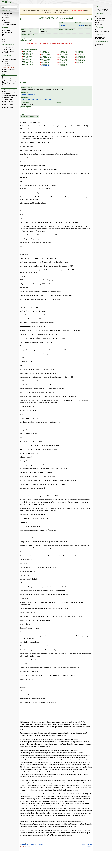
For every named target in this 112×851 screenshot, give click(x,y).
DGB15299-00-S (63, 51)
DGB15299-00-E (27, 59)
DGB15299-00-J (45, 53)
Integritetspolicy (24, 844)
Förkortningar (6, 22)
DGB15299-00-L (45, 56)
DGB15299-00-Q (46, 64)
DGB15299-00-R (45, 66)
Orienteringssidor (7, 32)
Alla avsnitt (5, 15)
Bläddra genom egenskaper (7, 105)
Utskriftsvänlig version (10, 95)
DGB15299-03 (63, 66)
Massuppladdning (9, 49)
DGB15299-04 (80, 51)
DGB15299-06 (80, 54)
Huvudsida (7, 30)
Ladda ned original (25, 108)
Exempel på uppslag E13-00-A (9, 81)
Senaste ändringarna (10, 41)
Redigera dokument (25, 106)
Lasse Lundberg (43, 43)
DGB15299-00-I (45, 51)
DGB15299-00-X (63, 57)
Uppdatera (100, 24)
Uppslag (97, 16)
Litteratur (6, 36)
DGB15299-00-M (46, 57)
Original (32, 116)
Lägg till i (26, 40)
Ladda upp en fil (8, 47)
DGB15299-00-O (46, 61)
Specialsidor (7, 93)
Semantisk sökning (9, 69)
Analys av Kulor (6, 20)
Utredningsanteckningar (9, 59)
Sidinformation (8, 99)
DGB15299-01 (63, 62)
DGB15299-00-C (28, 56)
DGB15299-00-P (45, 62)
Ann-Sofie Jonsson (66, 43)
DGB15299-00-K (45, 54)
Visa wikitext (100, 20)
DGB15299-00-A (27, 53)
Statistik (6, 34)
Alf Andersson (54, 43)
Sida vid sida (24, 116)
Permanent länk (8, 97)
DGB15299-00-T (63, 53)
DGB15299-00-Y (63, 59)
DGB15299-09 (80, 61)
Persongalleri (8, 13)
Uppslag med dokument (9, 24)
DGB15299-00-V (63, 56)
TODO (6, 61)
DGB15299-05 (80, 53)
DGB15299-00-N (45, 59)
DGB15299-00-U (63, 54)
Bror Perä (33, 43)
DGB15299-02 (63, 64)
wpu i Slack (7, 63)
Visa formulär (101, 18)
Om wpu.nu (33, 844)
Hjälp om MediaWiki (9, 84)
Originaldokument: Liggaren (27, 39)
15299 (80, 25)
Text (37, 116)
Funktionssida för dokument (8, 52)
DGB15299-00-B (27, 55)
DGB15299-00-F (27, 61)
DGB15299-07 (80, 56)
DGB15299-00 (27, 51)
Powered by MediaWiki (86, 843)
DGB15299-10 (80, 62)
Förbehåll (40, 844)
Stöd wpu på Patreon (8, 67)
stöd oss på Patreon (78, 10)
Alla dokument (6, 17)
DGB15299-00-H (28, 64)
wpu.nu (6, 1)
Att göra (6, 38)
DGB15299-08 (80, 57)
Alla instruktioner (9, 79)
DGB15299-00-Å (63, 61)
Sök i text (6, 71)
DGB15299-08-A (81, 59)
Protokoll (4, 19)
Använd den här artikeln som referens (8, 102)
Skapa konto (99, 44)
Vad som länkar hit (9, 89)
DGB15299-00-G (28, 63)
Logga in (97, 45)
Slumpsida (7, 39)
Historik (99, 22)
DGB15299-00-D (28, 58)
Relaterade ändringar (10, 91)
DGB (63, 25)
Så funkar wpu (8, 77)
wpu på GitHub (8, 65)
